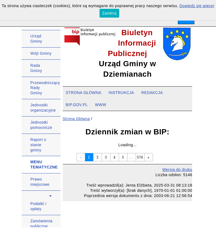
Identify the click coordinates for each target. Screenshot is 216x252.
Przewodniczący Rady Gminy (45, 88)
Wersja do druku (177, 169)
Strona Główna (76, 119)
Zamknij (109, 13)
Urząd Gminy (36, 38)
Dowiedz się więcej (197, 6)
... (131, 157)
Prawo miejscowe (40, 182)
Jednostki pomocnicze (41, 125)
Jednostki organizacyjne (43, 107)
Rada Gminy (36, 68)
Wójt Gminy (41, 53)
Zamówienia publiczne (41, 223)
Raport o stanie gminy (38, 144)
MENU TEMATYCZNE (44, 164)
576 (140, 157)
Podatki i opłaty (38, 206)
